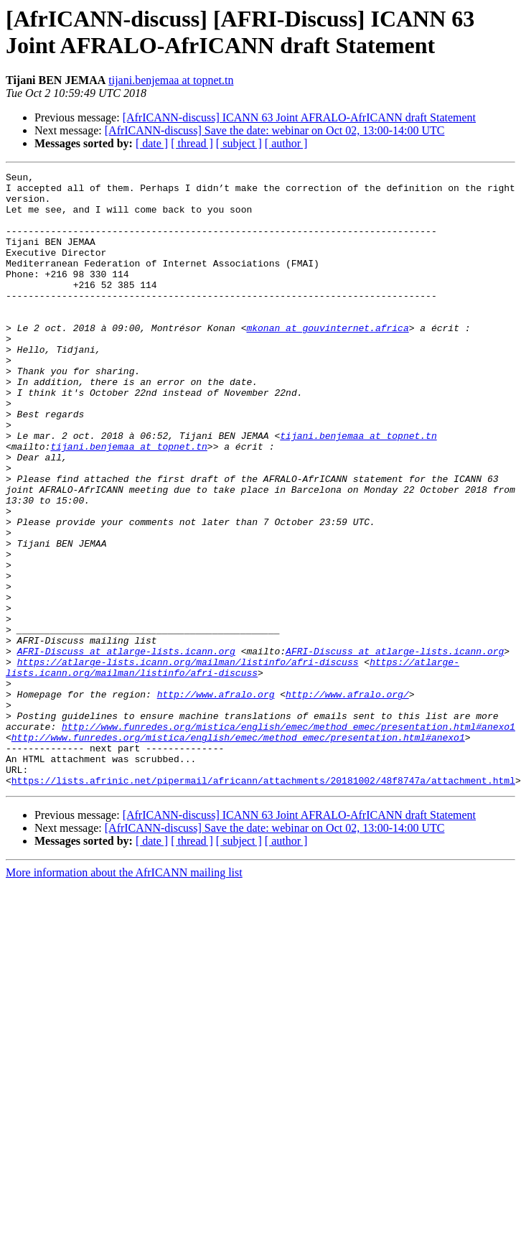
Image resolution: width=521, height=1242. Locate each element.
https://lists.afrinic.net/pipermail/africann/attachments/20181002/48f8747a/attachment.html (263, 902)
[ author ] (286, 143)
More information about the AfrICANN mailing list (124, 995)
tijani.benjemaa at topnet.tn (170, 80)
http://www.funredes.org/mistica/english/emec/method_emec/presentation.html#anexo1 (288, 838)
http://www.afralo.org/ (347, 799)
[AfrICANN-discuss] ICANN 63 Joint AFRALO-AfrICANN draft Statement (299, 117)
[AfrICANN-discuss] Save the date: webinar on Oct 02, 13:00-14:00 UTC (275, 130)
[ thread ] (192, 143)
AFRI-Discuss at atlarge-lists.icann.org (126, 747)
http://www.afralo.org (216, 799)
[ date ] (152, 143)
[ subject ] (239, 143)
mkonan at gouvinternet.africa (327, 359)
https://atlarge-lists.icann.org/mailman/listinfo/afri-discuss (188, 760)
